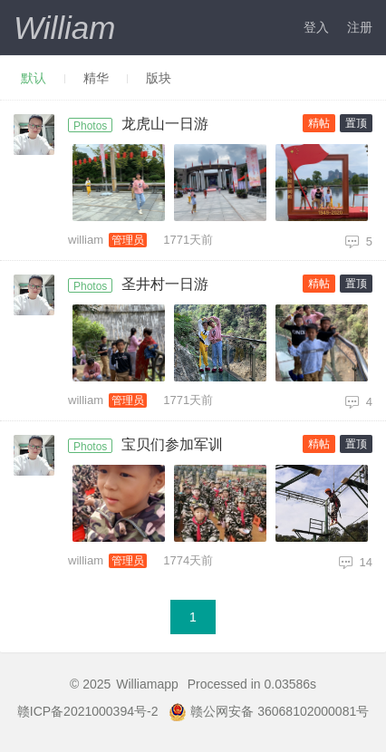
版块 (158, 78)
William (64, 27)
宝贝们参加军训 (172, 444)
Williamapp (147, 684)
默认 (33, 78)
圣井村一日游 (164, 284)
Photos (90, 126)
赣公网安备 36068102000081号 (269, 711)
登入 (316, 27)
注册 (359, 27)
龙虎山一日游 (164, 123)
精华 (96, 78)
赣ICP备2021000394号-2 (88, 711)
